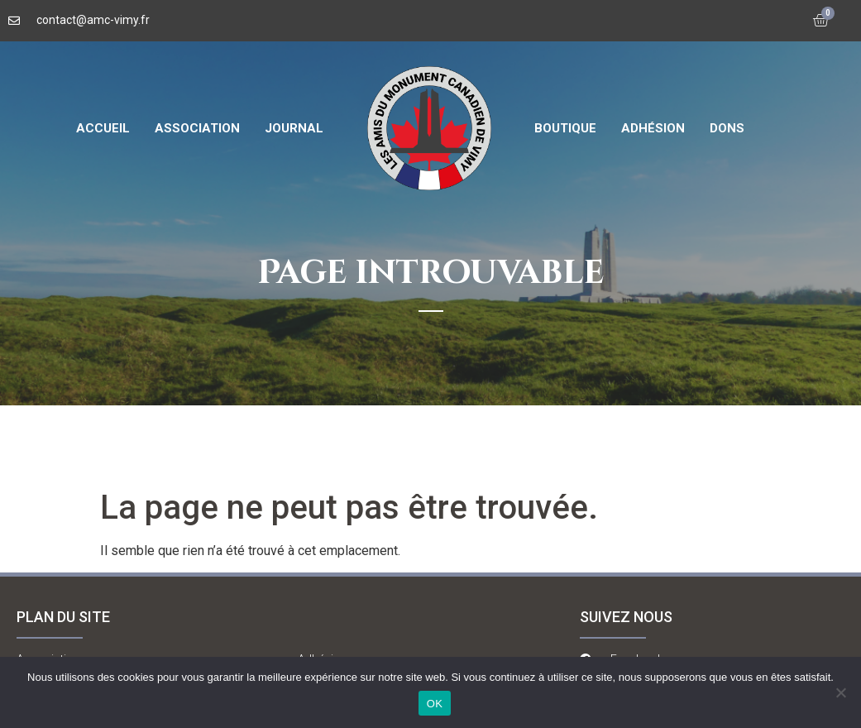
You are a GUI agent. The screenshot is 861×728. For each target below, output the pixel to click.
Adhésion (653, 128)
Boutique (565, 128)
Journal (294, 128)
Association (197, 128)
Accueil (103, 128)
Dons (727, 128)
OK (434, 703)
